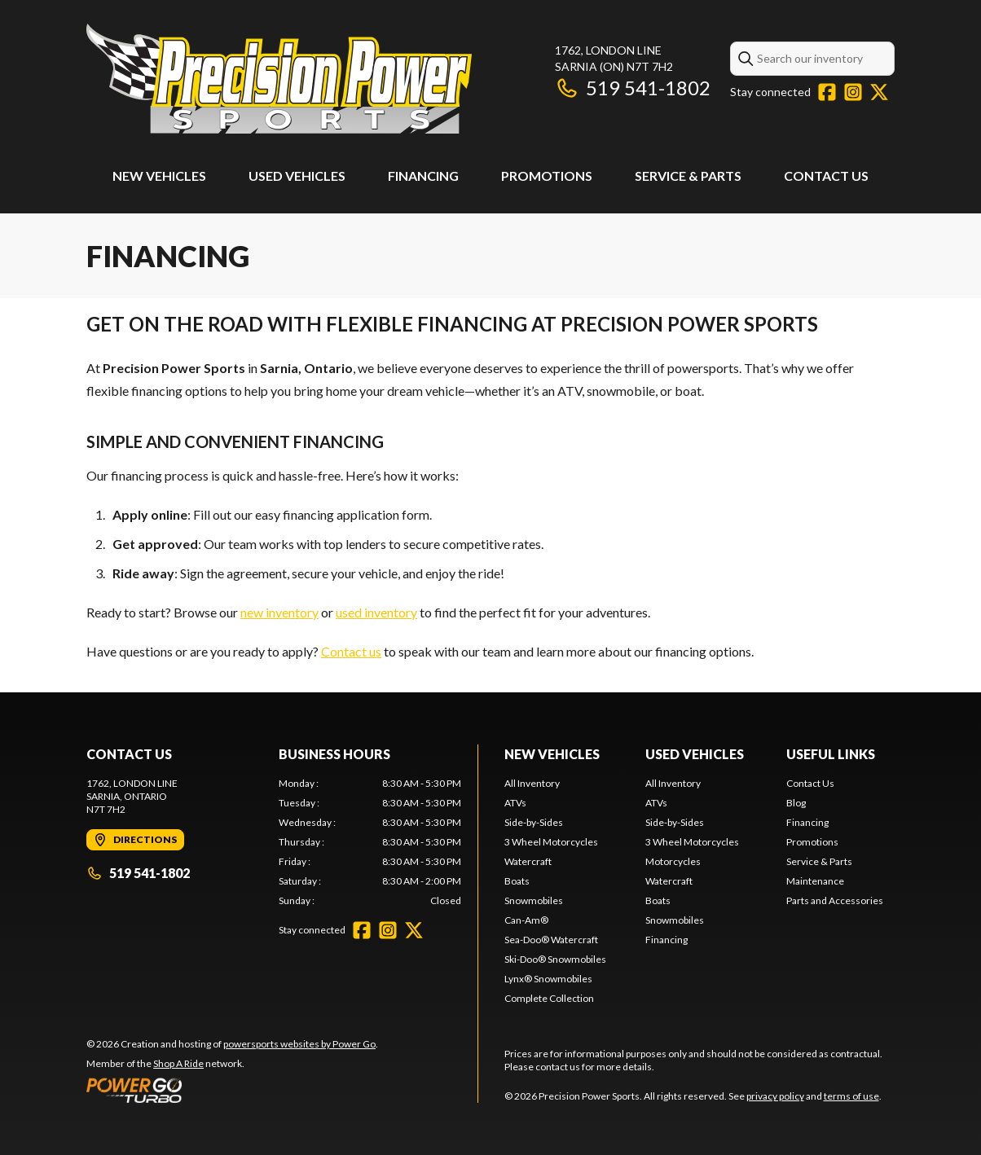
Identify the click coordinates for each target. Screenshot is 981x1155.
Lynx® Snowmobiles (548, 979)
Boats (517, 881)
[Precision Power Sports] (279, 79)
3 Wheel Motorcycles (551, 842)
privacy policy (775, 1096)
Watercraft (528, 861)
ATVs (515, 803)
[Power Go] (232, 1090)
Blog (796, 803)
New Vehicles (159, 175)
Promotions (546, 175)
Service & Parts (688, 175)
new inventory (279, 612)
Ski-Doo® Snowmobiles (555, 959)
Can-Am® (526, 920)
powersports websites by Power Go (299, 1044)
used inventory (376, 612)
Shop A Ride (178, 1063)
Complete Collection (549, 998)
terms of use (851, 1096)
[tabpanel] (370, 842)
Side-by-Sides (533, 822)
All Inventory (532, 783)
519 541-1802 (632, 87)
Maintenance (815, 881)
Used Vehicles (297, 175)
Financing (423, 175)
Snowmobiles (533, 900)
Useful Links (830, 754)
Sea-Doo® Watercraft (551, 939)
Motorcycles (673, 861)
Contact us (351, 651)
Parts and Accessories (834, 900)
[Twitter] (879, 92)
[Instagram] (853, 92)
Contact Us (826, 175)
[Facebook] (827, 92)
